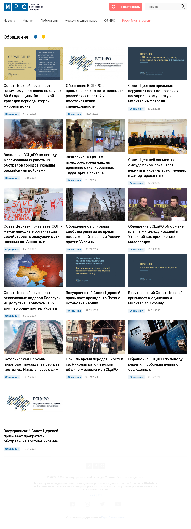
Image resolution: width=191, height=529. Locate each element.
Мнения (28, 20)
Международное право (81, 20)
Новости (9, 20)
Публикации (49, 20)
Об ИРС (109, 20)
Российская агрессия (136, 20)
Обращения (12, 114)
